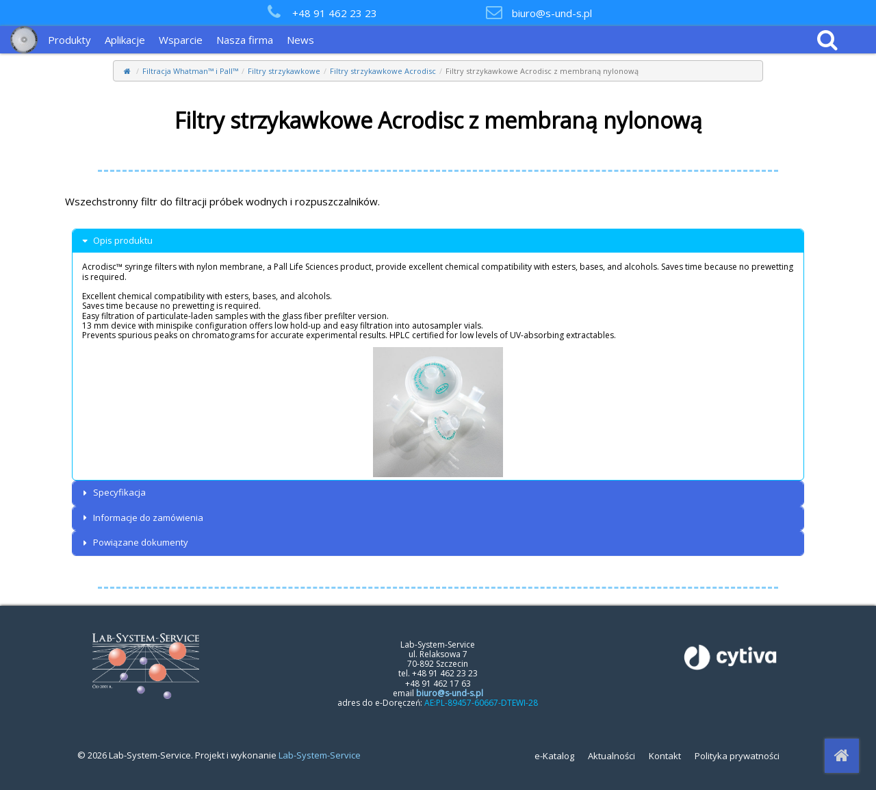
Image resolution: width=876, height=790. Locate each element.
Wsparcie (181, 40)
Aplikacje (125, 40)
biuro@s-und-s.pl (552, 13)
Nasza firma (244, 40)
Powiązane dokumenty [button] (133, 542)
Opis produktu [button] (116, 240)
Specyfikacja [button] (112, 492)
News (300, 40)
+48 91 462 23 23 (334, 13)
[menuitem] (72, 39)
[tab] (438, 241)
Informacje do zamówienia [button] (141, 518)
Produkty (69, 40)
